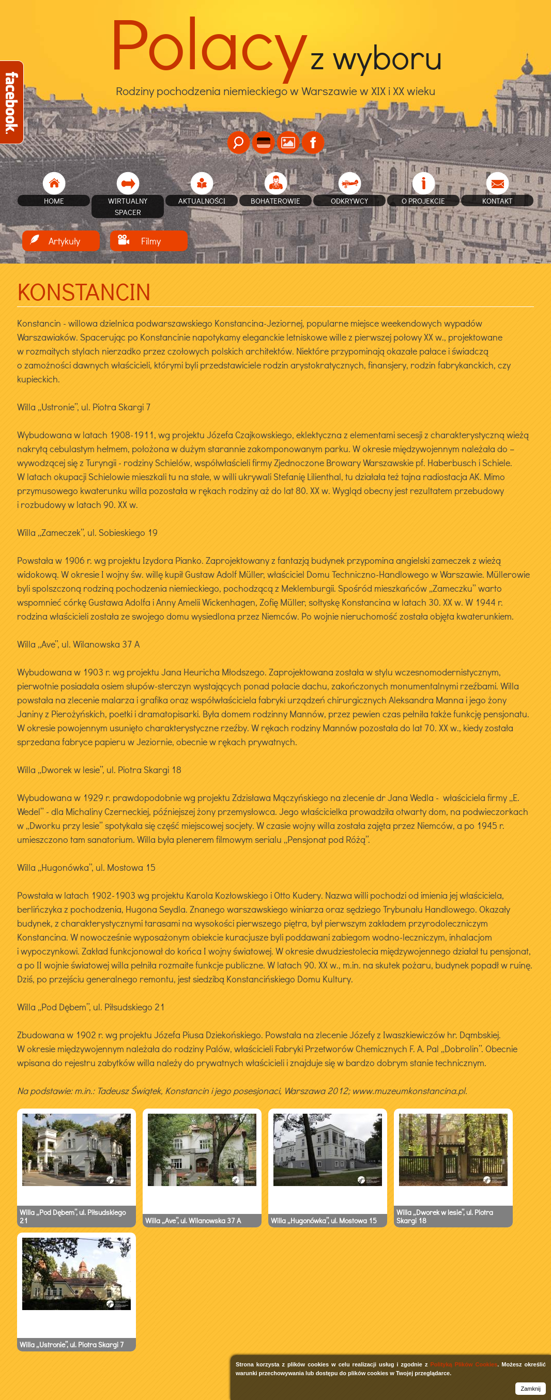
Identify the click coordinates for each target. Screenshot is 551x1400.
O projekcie (423, 200)
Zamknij (531, 1389)
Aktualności (201, 200)
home (54, 200)
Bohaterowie (275, 200)
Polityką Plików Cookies (463, 1364)
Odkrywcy (349, 200)
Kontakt (497, 200)
